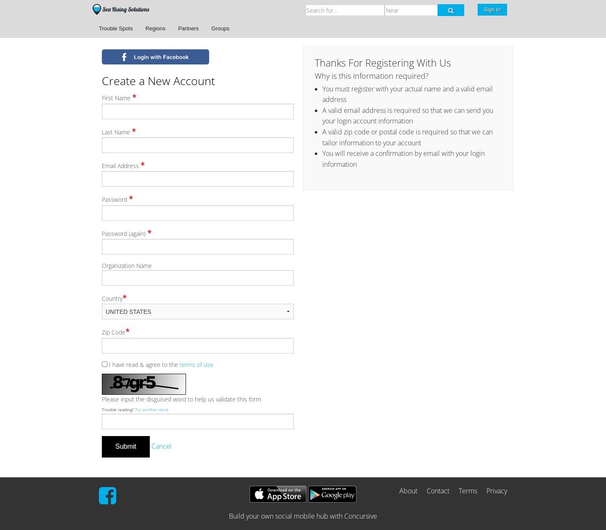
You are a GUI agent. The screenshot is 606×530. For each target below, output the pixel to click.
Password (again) (127, 233)
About (408, 490)
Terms (468, 490)
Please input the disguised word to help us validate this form (181, 399)
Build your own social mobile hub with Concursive (303, 516)
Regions (155, 28)
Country (114, 298)
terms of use (196, 365)
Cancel (162, 446)
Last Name (119, 131)
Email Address (123, 165)
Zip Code (116, 332)
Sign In (492, 9)
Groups (220, 28)
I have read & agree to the (157, 365)
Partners (188, 28)
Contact (438, 490)
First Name (119, 97)
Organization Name (127, 266)
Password (117, 199)
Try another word (151, 409)
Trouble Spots (116, 28)
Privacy (496, 490)
